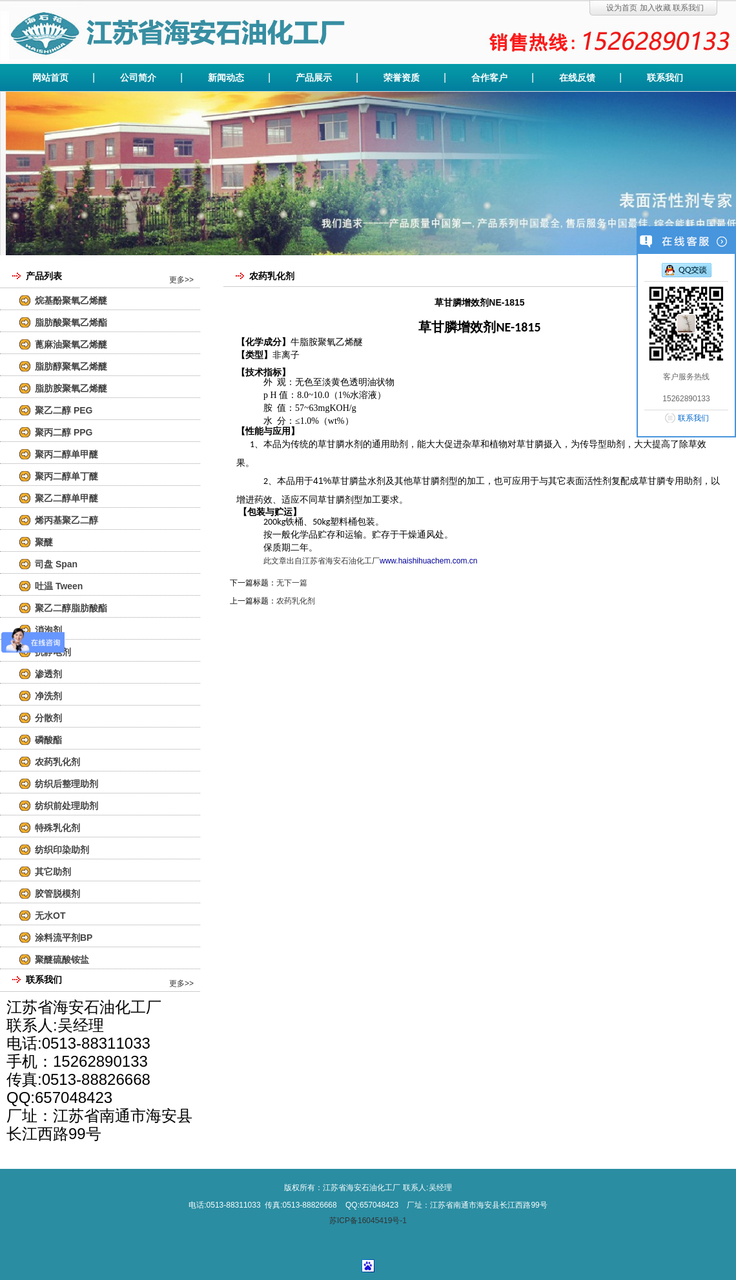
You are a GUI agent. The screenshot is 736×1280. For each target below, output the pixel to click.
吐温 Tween (59, 586)
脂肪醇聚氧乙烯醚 (71, 366)
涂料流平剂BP (63, 937)
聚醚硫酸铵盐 (62, 959)
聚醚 (44, 542)
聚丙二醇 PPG (63, 432)
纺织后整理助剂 (66, 784)
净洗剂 (48, 696)
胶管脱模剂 (57, 893)
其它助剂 (53, 871)
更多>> (181, 279)
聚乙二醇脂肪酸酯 (71, 608)
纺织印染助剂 (62, 850)
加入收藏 (655, 7)
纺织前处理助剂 (66, 806)
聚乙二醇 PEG (63, 410)
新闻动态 (226, 77)
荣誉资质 (401, 77)
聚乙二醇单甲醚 (66, 498)
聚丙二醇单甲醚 (66, 454)
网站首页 (50, 77)
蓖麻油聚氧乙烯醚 (71, 344)
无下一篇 (291, 582)
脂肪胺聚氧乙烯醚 (71, 388)
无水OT (50, 915)
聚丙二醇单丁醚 (66, 476)
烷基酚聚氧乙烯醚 (71, 300)
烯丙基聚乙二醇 (66, 520)
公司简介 (138, 77)
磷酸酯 (48, 740)
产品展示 (314, 77)
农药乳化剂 (57, 762)
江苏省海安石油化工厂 (341, 560)
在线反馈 (577, 77)
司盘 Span (56, 564)
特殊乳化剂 (57, 828)
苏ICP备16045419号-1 (368, 1220)
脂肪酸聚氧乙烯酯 (71, 322)
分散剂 (48, 718)
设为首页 (621, 7)
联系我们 (688, 7)
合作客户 (489, 77)
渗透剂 (48, 674)
